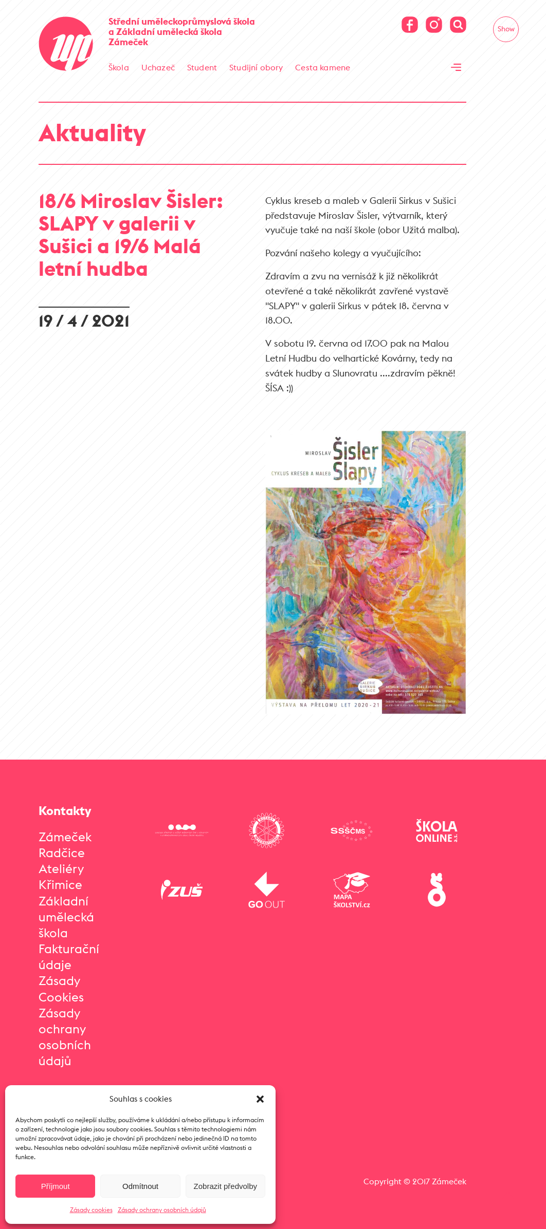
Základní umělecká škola (66, 916)
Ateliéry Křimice (61, 876)
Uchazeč (158, 67)
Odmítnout (140, 1186)
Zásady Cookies (61, 988)
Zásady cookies (91, 1210)
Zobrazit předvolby (225, 1186)
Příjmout (55, 1186)
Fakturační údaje (69, 956)
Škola (118, 67)
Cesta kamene (322, 67)
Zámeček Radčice (65, 844)
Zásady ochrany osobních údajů (162, 1210)
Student (202, 67)
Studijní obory (256, 67)
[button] (260, 1099)
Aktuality (92, 132)
